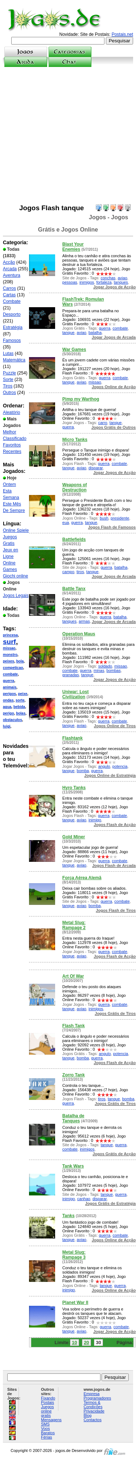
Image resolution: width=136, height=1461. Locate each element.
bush (104, 518)
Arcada (10, 268)
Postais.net (122, 34)
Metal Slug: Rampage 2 (74, 925)
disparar (95, 468)
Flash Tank (73, 1025)
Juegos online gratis (47, 1411)
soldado (105, 666)
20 (86, 1342)
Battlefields (74, 539)
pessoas (69, 282)
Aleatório (11, 412)
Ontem (9, 484)
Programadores (97, 1398)
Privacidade (93, 1411)
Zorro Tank (73, 1074)
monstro (10, 655)
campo (68, 571)
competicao (13, 668)
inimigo (94, 820)
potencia (120, 766)
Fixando (48, 1398)
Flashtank (72, 738)
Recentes (12, 451)
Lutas (8, 353)
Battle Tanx (74, 588)
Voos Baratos (48, 1430)
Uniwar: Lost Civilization (75, 694)
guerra (8, 681)
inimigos (86, 282)
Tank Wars (73, 1166)
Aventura (11, 275)
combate (10, 674)
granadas (70, 675)
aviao (122, 278)
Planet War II (75, 1302)
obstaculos (12, 720)
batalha (95, 332)
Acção (9, 262)
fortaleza (103, 282)
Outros (9, 392)
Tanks (68, 1215)
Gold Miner (73, 836)
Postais (47, 1402)
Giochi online (15, 576)
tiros (80, 571)
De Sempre (14, 510)
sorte (20, 700)
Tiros (7, 386)
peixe (23, 694)
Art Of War (73, 976)
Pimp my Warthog (80, 399)
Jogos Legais (16, 595)
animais (9, 687)
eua (65, 522)
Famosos (12, 340)
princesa (10, 635)
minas (99, 670)
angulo (104, 766)
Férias (46, 1437)
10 (74, 1342)
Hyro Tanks (74, 787)
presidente (120, 518)
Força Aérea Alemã (82, 877)
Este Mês (12, 504)
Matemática (14, 360)
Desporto (12, 314)
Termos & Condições (92, 1404)
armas (84, 621)
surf (9, 641)
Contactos (92, 1420)
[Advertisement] (68, 135)
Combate (12, 301)
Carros (9, 288)
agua (7, 707)
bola (20, 661)
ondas (8, 700)
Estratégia (12, 327)
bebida (19, 707)
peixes (8, 661)
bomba (83, 770)
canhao (83, 1199)
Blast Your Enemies (73, 247)
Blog (87, 1415)
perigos (9, 694)
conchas (107, 278)
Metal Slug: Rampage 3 (74, 1255)
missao (9, 648)
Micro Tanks (74, 439)
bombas (114, 670)
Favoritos (12, 445)
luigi (7, 726)
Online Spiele (16, 530)
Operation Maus (78, 633)
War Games (74, 349)
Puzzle (9, 373)
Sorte (8, 379)
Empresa (91, 1394)
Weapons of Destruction (74, 487)
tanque (68, 332)
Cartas (9, 294)
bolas (20, 713)
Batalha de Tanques (73, 1118)
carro (102, 422)
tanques (121, 282)
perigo (8, 713)
